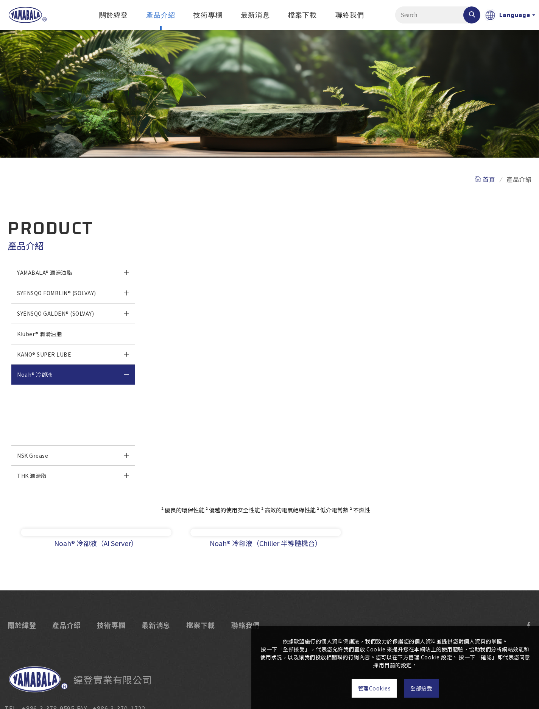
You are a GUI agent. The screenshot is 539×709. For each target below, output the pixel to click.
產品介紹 (160, 15)
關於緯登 (113, 15)
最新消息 (255, 15)
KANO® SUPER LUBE (44, 354)
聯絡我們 (350, 15)
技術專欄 (208, 15)
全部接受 (428, 688)
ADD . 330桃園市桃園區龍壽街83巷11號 (167, 660)
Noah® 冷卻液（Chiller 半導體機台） (63, 435)
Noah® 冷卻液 (35, 374)
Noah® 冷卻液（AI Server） (52, 414)
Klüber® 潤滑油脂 (39, 334)
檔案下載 (302, 15)
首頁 (489, 179)
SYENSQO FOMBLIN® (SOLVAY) (56, 293)
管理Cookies (367, 688)
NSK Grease (32, 455)
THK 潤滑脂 (32, 475)
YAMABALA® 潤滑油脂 (44, 272)
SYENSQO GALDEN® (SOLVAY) (55, 313)
